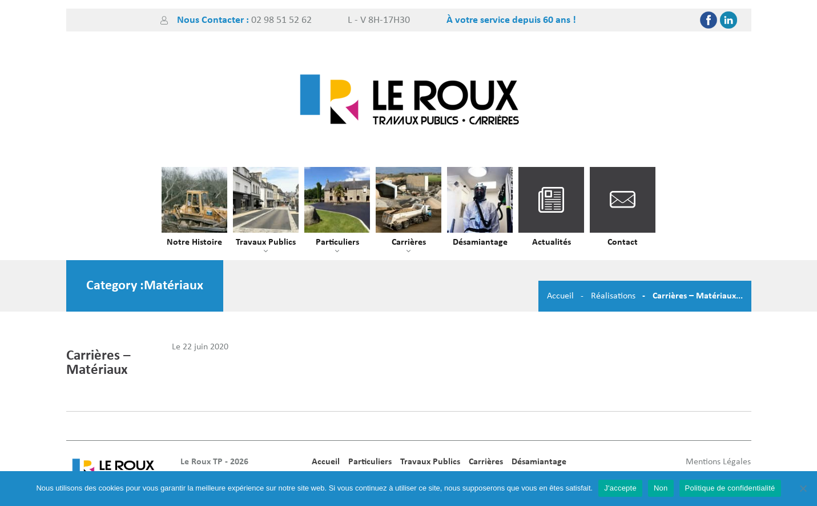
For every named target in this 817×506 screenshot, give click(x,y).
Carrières (409, 242)
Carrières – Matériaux (98, 363)
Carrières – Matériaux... (698, 296)
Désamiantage (480, 242)
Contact (622, 242)
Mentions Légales (718, 462)
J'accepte (620, 488)
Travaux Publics (266, 242)
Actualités (551, 242)
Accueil (560, 296)
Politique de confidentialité (730, 488)
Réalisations (613, 296)
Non (661, 488)
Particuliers (337, 242)
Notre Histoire (194, 242)
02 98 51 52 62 (281, 20)
